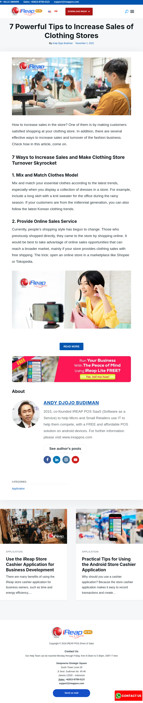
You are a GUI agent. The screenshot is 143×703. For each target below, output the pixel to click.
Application (18, 488)
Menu (132, 11)
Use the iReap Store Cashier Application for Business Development (30, 564)
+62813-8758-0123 (75, 679)
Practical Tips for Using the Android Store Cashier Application (109, 564)
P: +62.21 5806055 (9, 2)
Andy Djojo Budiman (63, 43)
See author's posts (65, 449)
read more (71, 346)
